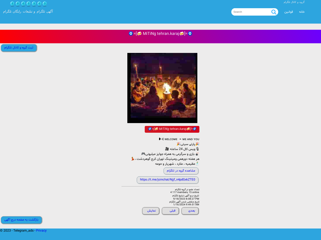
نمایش (151, 211)
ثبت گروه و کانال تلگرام (18, 48)
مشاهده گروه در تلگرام (181, 171)
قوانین (288, 12)
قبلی (172, 211)
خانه (302, 12)
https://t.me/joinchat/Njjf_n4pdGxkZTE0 (167, 180)
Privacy (41, 231)
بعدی (191, 211)
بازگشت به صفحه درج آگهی (21, 220)
